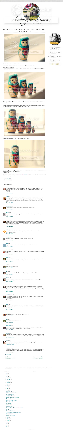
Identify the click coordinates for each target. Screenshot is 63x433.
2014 (7, 375)
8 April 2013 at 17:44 (9, 315)
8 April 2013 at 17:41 (9, 309)
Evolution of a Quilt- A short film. (11, 400)
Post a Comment (8, 354)
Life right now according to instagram (12, 397)
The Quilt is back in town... (10, 410)
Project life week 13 (9, 413)
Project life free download (10, 415)
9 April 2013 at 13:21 (9, 329)
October (8, 380)
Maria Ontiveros (9, 294)
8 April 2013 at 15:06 (9, 291)
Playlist (7, 409)
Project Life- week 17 (9, 391)
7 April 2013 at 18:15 (9, 202)
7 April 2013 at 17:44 (9, 193)
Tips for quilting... (9, 398)
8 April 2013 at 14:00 (9, 281)
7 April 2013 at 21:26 (9, 240)
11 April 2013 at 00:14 (10, 344)
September (8, 382)
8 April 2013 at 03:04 (9, 261)
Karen (7, 285)
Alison (7, 304)
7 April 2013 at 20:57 (9, 233)
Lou (7, 229)
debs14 (7, 212)
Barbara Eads (8, 325)
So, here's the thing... (10, 394)
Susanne (7, 277)
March (8, 417)
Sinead (7, 220)
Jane (7, 264)
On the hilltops (8, 403)
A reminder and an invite (10, 395)
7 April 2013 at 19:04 (9, 226)
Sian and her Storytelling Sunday (23, 174)
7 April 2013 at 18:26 (9, 209)
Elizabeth (8, 237)
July (7, 385)
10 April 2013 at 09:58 (10, 337)
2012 (7, 422)
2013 (7, 376)
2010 (7, 425)
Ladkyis (7, 333)
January (8, 420)
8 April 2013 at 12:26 (9, 267)
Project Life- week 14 (9, 406)
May (7, 388)
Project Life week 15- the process (12, 401)
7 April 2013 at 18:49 (9, 216)
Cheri (7, 340)
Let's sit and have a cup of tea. (11, 392)
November (8, 379)
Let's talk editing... (9, 404)
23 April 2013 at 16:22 (10, 352)
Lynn (7, 271)
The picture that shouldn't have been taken (13, 412)
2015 (7, 373)
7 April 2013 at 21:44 (9, 246)
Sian (7, 196)
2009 (7, 426)
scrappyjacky (8, 206)
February (8, 418)
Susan (7, 257)
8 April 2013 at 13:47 (9, 274)
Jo (6, 319)
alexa (7, 243)
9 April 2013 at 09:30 (9, 322)
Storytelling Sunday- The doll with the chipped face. (15, 407)
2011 (7, 423)
